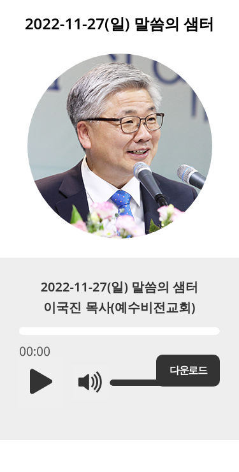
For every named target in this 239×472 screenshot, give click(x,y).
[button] (41, 382)
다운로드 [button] (188, 370)
